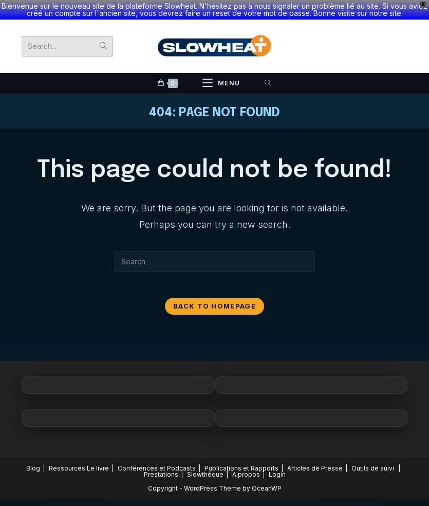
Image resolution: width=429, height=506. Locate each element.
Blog (33, 475)
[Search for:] (268, 85)
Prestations (161, 481)
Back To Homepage (214, 313)
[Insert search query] (215, 263)
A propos (246, 481)
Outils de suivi (372, 475)
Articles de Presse (315, 475)
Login (277, 481)
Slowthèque (205, 481)
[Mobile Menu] (221, 85)
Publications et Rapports (241, 475)
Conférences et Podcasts (157, 475)
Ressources (67, 475)
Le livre (98, 475)
